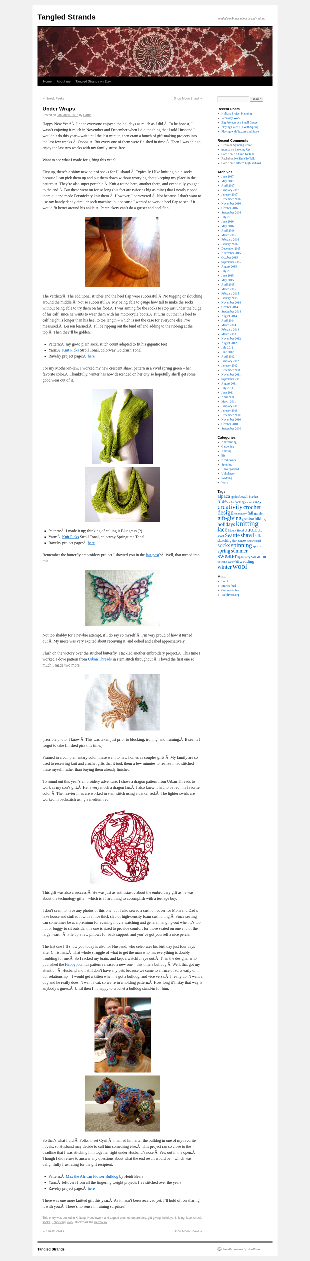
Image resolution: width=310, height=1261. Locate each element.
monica (226, 149)
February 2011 (230, 406)
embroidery (139, 1218)
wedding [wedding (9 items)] (247, 561)
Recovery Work (231, 118)
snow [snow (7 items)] (242, 540)
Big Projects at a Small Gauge (240, 122)
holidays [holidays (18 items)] (226, 524)
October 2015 (230, 257)
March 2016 (229, 235)
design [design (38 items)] (226, 512)
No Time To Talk (244, 154)
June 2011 (228, 392)
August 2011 (229, 383)
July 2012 (227, 347)
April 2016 (228, 230)
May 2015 (228, 280)
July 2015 (227, 271)
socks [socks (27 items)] (224, 545)
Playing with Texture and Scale (240, 131)
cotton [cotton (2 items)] (248, 502)
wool (70, 1222)
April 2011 (228, 397)
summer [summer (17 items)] (239, 551)
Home (47, 81)
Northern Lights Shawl (247, 163)
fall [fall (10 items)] (251, 513)
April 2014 (228, 320)
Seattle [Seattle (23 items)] (232, 535)
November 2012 (231, 338)
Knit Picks (70, 350)
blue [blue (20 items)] (222, 501)
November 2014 (231, 302)
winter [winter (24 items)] (225, 567)
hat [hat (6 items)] (251, 518)
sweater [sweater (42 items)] (227, 555)
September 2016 (231, 212)
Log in (226, 581)
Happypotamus (77, 964)
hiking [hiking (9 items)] (260, 518)
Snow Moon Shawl (188, 98)
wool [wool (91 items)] (239, 566)
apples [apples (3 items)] (234, 496)
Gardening (228, 446)
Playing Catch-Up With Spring (240, 127)
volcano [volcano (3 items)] (222, 562)
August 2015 (229, 266)
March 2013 (229, 334)
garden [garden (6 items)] (259, 513)
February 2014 (230, 329)
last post (152, 555)
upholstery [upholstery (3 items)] (244, 557)
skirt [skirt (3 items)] (235, 540)
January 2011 (230, 410)
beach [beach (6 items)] (244, 496)
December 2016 (231, 199)
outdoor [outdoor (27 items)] (253, 529)
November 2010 (231, 419)
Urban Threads (100, 659)
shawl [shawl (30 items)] (247, 535)
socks (46, 1222)
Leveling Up (242, 149)
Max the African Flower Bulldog (92, 1176)
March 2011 (229, 401)
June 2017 (228, 176)
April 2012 (228, 356)
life (224, 455)
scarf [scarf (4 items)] (221, 536)
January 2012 (230, 365)
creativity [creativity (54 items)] (230, 506)
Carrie (87, 115)
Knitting (81, 1218)
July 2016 (227, 217)
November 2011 (231, 374)
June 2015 (228, 275)
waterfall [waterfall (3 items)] (233, 562)
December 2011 (231, 370)
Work (225, 482)
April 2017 (228, 185)
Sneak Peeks (53, 98)
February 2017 (230, 190)
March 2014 (229, 325)
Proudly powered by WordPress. (241, 1249)
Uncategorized (230, 469)
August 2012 (229, 343)
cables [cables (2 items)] (231, 502)
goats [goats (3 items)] (245, 519)
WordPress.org (230, 594)
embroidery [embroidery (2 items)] (240, 513)
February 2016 (230, 239)
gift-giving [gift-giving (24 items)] (229, 518)
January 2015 (230, 298)
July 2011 (227, 388)
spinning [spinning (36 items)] (241, 545)
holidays (167, 1218)
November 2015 (231, 253)
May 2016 (228, 226)
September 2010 (231, 428)
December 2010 (231, 415)
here (91, 356)
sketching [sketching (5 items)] (224, 540)
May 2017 (228, 181)
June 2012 (228, 352)
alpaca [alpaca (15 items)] (224, 496)
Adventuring (229, 442)
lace (189, 1218)
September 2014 (231, 311)
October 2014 (230, 307)
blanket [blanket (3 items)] (253, 496)
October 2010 (230, 424)
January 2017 (230, 194)
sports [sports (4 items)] (257, 546)
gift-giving (154, 1218)
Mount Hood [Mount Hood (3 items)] (236, 530)
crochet (125, 1218)
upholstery (58, 1222)
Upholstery (228, 473)
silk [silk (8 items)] (258, 535)
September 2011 (231, 379)
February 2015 (230, 293)
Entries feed (229, 586)
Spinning (227, 464)
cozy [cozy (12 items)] (257, 501)
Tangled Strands (67, 17)
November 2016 (231, 203)
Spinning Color (242, 145)
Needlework (95, 1218)
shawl (197, 1218)
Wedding (227, 478)
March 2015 (229, 289)
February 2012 (230, 361)
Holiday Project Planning (237, 113)
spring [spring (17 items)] (224, 551)
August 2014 (229, 316)
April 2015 (228, 284)
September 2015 (231, 262)
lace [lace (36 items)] (222, 529)
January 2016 (230, 244)
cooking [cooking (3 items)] (239, 502)
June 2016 (228, 221)
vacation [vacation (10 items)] (258, 556)
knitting (179, 1218)
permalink (100, 1222)
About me (64, 81)
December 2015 (231, 248)
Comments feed (231, 590)
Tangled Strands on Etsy (93, 81)
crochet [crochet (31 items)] (252, 507)
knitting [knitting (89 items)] (247, 524)
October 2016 (230, 208)
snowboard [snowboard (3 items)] (254, 540)
